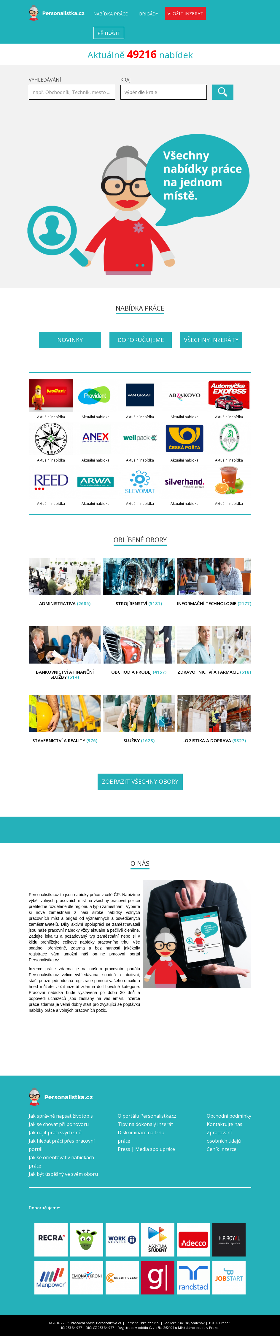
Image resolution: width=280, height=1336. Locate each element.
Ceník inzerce (221, 1149)
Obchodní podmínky (229, 1116)
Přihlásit (109, 33)
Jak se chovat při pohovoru (59, 1124)
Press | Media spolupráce (146, 1149)
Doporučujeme (140, 340)
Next (243, 204)
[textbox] (165, 92)
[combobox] (163, 92)
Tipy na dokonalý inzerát (145, 1124)
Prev (36, 204)
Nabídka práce (110, 14)
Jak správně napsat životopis (61, 1116)
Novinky (70, 340)
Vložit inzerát (185, 13)
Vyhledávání (45, 80)
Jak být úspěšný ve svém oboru (63, 1174)
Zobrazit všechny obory (140, 781)
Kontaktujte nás (224, 1124)
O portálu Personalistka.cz (147, 1116)
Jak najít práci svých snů (55, 1132)
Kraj (125, 80)
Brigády (148, 14)
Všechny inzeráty (211, 340)
